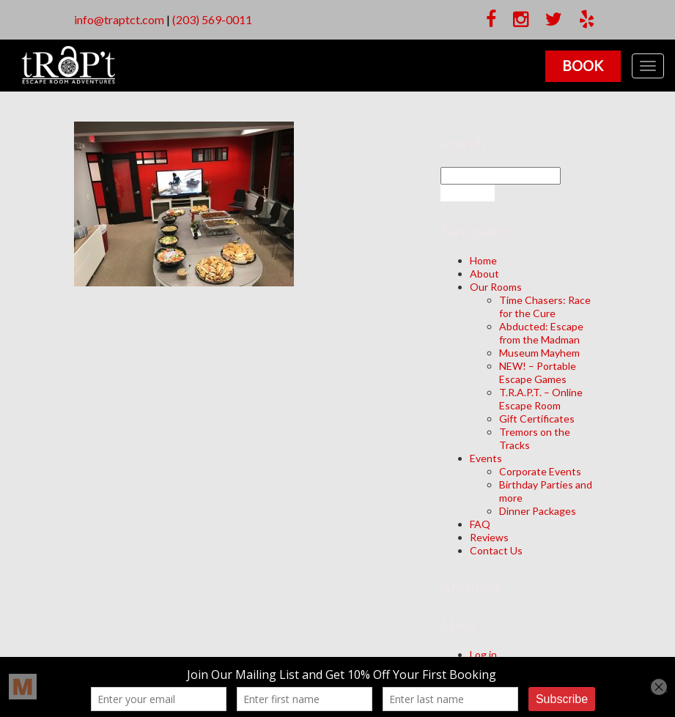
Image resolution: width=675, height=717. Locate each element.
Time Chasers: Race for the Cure (545, 306)
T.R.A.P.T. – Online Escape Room (541, 399)
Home (483, 260)
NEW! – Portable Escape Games (537, 372)
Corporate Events (540, 471)
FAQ (480, 524)
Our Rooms (496, 287)
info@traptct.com (119, 19)
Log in (483, 654)
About (484, 273)
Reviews (489, 537)
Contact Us (496, 550)
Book (581, 65)
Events (486, 458)
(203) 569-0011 (212, 19)
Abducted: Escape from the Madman (541, 333)
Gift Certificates (537, 418)
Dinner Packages (537, 511)
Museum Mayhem (539, 352)
